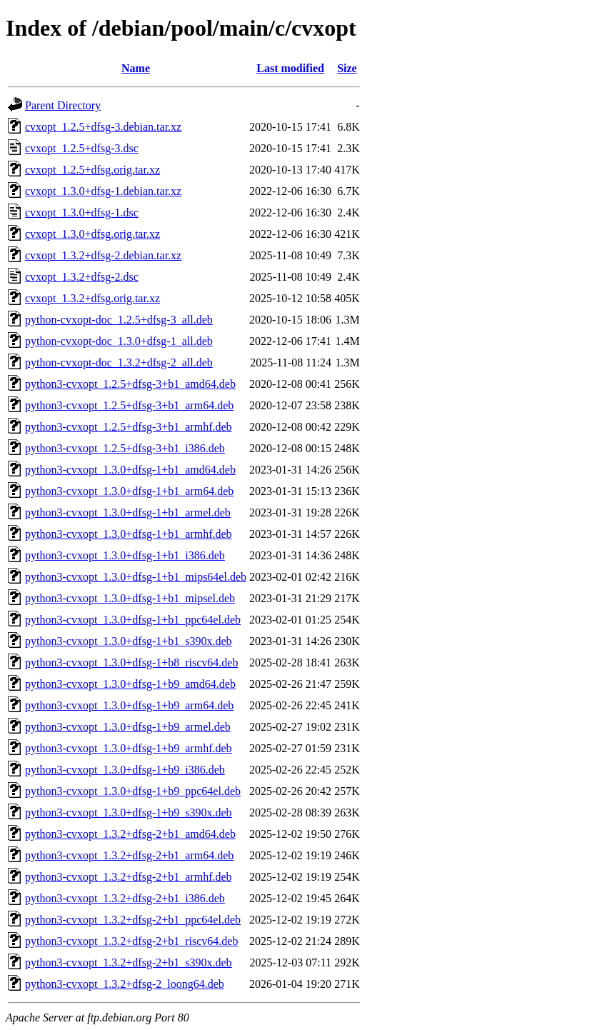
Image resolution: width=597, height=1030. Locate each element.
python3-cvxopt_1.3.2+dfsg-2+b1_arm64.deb (129, 855)
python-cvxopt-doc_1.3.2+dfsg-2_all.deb (119, 362)
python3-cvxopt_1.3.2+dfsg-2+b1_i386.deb (125, 898)
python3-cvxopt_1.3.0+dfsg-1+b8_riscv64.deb (131, 662)
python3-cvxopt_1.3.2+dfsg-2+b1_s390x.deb (128, 962)
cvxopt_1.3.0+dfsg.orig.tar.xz (92, 234)
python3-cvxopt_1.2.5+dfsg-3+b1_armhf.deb (128, 427)
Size (347, 68)
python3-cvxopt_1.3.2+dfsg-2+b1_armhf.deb (128, 877)
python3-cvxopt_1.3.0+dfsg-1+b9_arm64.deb (129, 705)
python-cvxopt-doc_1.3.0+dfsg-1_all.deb (119, 341)
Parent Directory (63, 105)
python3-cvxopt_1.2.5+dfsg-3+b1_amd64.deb (130, 384)
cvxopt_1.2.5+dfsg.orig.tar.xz (92, 170)
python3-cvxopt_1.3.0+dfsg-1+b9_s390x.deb (128, 812)
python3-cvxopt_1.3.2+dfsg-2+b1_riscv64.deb (131, 941)
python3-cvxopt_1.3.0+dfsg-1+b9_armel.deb (128, 727)
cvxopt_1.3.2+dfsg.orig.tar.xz (92, 298)
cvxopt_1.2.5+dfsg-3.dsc (82, 148)
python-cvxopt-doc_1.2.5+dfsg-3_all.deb (119, 320)
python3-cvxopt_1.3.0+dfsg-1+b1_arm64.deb (129, 491)
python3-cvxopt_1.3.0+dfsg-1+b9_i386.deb (125, 770)
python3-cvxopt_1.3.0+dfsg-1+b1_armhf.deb (128, 534)
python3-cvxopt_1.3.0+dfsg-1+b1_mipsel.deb (130, 598)
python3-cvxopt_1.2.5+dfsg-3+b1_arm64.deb (129, 405)
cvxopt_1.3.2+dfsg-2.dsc (82, 277)
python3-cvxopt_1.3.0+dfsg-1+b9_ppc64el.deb (133, 791)
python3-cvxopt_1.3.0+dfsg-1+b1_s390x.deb (128, 641)
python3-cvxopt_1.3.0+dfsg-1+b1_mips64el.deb (135, 577)
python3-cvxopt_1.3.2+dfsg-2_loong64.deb (124, 984)
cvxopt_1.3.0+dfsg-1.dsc (82, 212)
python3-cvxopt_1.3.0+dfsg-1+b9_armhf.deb (128, 748)
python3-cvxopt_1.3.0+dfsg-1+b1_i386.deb (125, 555)
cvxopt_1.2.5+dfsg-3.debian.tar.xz (103, 127)
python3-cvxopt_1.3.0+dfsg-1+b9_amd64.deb (130, 684)
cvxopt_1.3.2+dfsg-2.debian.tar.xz (103, 255)
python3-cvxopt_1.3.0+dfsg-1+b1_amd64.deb (130, 470)
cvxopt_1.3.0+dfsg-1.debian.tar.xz (103, 191)
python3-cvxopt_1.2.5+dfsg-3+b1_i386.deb (125, 448)
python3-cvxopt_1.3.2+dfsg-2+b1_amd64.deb (130, 834)
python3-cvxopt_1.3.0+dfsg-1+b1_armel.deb (128, 512)
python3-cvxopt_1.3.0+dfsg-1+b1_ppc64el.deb (133, 620)
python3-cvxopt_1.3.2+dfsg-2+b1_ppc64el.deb (133, 920)
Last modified (290, 68)
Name (135, 68)
